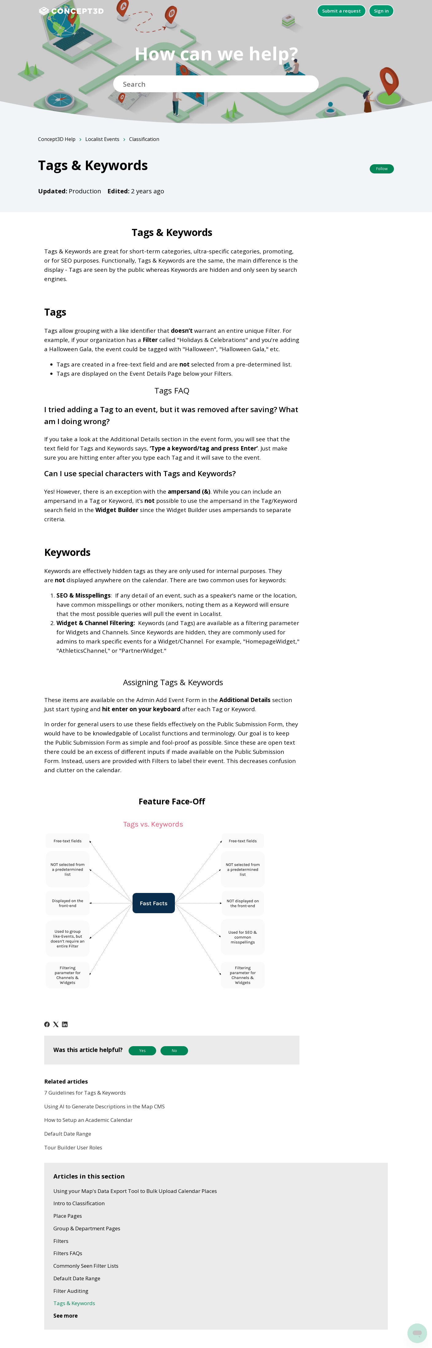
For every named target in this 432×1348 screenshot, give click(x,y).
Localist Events (102, 139)
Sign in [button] (381, 11)
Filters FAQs (67, 1253)
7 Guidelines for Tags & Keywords (85, 1092)
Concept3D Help (56, 139)
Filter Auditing (70, 1290)
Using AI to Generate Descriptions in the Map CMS (104, 1106)
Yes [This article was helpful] (142, 1050)
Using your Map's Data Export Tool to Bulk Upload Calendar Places (135, 1190)
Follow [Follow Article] (382, 168)
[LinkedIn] (65, 1024)
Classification (144, 139)
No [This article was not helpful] (174, 1050)
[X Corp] (56, 1024)
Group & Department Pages (86, 1228)
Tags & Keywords (74, 1303)
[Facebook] (47, 1024)
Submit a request (341, 11)
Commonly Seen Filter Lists (85, 1265)
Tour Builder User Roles (73, 1147)
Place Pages (67, 1215)
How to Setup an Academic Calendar (88, 1119)
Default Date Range (67, 1133)
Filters (60, 1240)
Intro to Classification (79, 1203)
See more (65, 1315)
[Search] (216, 83)
